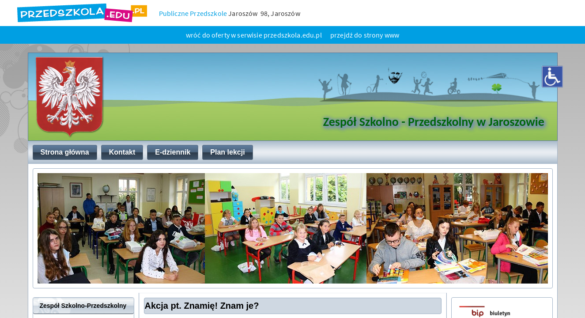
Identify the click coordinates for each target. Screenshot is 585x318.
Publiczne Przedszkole (193, 13)
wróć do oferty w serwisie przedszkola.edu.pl (254, 34)
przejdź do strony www (364, 34)
